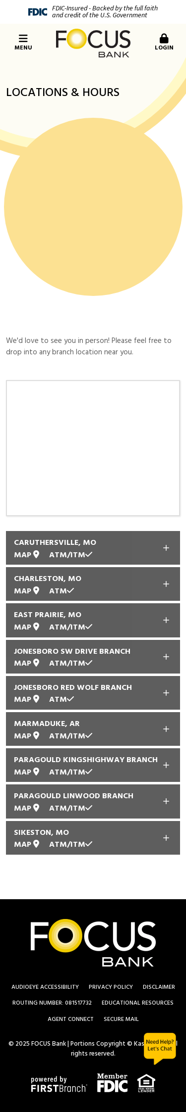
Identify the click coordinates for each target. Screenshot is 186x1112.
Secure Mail (121, 1019)
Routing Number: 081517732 (52, 1003)
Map (26, 555)
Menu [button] (23, 43)
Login (164, 43)
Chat (160, 1049)
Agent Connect (71, 1019)
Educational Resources (138, 1003)
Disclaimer (159, 987)
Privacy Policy (111, 987)
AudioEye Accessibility (45, 987)
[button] (162, 43)
